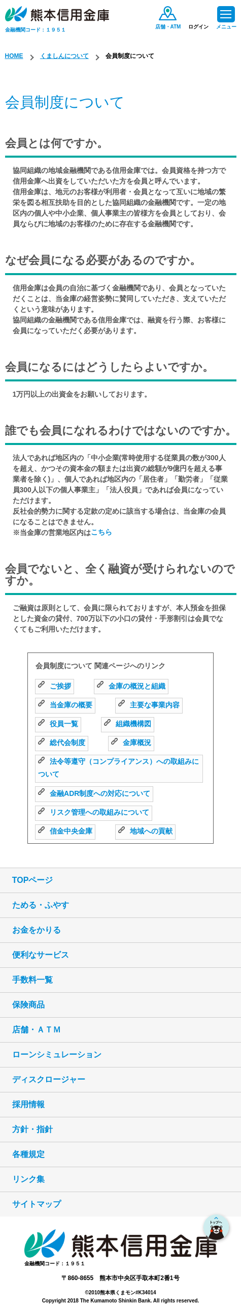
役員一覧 (58, 724)
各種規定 (28, 1154)
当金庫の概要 (65, 705)
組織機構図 (127, 724)
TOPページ (32, 880)
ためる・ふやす (40, 905)
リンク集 (28, 1179)
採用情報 (28, 1104)
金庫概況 (131, 742)
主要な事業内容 (149, 705)
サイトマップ (36, 1204)
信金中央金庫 (65, 831)
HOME (14, 56)
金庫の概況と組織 (131, 686)
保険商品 (28, 1004)
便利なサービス (40, 955)
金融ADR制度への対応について (94, 793)
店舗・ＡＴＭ (36, 1029)
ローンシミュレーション (56, 1054)
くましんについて (64, 56)
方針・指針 (32, 1129)
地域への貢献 (145, 831)
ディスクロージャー (48, 1079)
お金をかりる (36, 930)
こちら (101, 532)
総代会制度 (61, 742)
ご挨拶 (54, 686)
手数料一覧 (32, 979)
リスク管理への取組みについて (93, 812)
